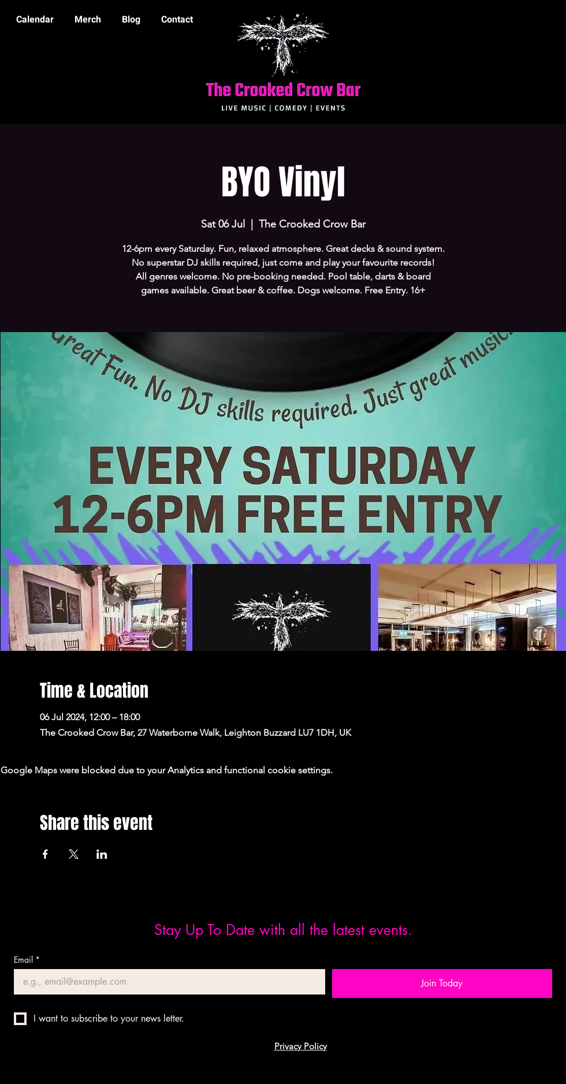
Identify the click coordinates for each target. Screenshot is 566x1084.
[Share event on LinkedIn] (101, 854)
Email (27, 959)
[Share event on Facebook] (45, 854)
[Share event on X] (73, 854)
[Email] (166, 981)
